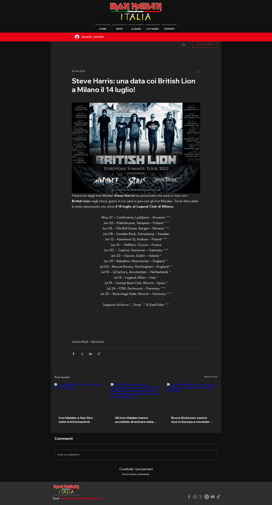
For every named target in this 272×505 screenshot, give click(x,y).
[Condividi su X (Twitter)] (82, 353)
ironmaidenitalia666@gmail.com (81, 498)
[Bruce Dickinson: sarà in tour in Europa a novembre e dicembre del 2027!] (192, 397)
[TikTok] (218, 496)
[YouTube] (212, 496)
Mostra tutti (211, 377)
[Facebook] (189, 496)
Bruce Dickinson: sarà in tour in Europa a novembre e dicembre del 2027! (191, 420)
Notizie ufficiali (80, 342)
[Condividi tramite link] (99, 353)
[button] (183, 44)
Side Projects (97, 342)
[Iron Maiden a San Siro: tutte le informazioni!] (79, 397)
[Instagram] (195, 496)
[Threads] (206, 496)
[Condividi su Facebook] (73, 353)
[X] (200, 496)
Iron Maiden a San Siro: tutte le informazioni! (76, 420)
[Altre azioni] (198, 71)
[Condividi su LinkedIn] (90, 353)
